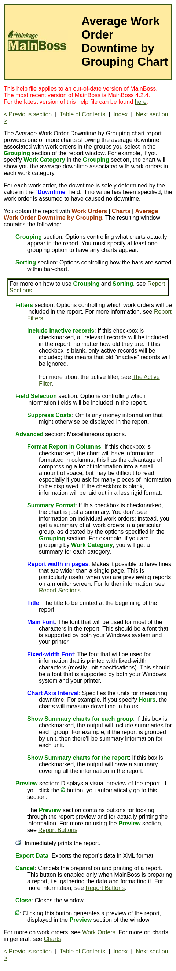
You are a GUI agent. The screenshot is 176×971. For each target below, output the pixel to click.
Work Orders (98, 932)
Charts (52, 939)
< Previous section (28, 114)
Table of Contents (83, 114)
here (141, 102)
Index (120, 114)
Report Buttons (57, 830)
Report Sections (60, 590)
